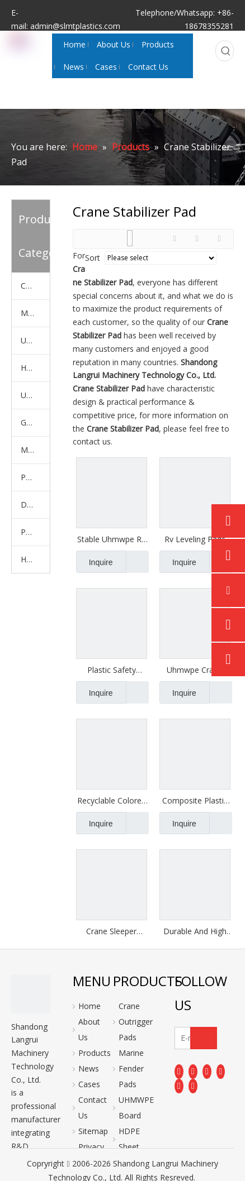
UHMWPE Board (35, 340)
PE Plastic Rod (35, 532)
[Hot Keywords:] (226, 51)
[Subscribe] (203, 1038)
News (88, 1068)
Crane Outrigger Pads (35, 285)
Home (89, 1006)
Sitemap (93, 1131)
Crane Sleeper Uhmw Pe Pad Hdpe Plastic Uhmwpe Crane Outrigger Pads (111, 931)
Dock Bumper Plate (35, 504)
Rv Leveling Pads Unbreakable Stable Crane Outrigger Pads (195, 539)
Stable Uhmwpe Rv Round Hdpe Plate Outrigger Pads (111, 539)
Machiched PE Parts (35, 449)
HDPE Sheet (35, 367)
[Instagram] (179, 1086)
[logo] (30, 993)
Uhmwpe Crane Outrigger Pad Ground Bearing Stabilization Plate (195, 670)
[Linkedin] (193, 1071)
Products (94, 1053)
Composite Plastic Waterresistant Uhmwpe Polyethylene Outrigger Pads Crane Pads (195, 800)
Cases (89, 1084)
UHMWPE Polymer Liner (35, 395)
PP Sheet (35, 477)
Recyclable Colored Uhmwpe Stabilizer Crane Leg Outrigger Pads (111, 800)
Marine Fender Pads (35, 313)
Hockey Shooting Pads (35, 559)
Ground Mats (35, 422)
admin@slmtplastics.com (75, 26)
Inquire (94, 562)
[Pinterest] (193, 1086)
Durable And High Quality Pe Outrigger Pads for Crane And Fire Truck (194, 931)
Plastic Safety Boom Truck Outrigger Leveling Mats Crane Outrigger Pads (111, 670)
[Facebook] (179, 1071)
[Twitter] (206, 1071)
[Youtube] (220, 1071)
